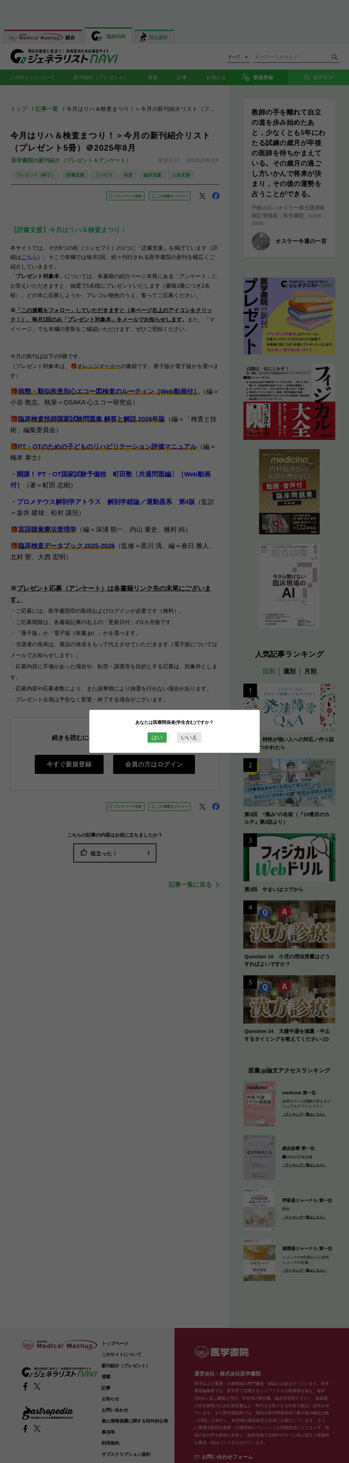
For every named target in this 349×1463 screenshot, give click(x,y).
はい (157, 737)
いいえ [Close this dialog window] (189, 737)
